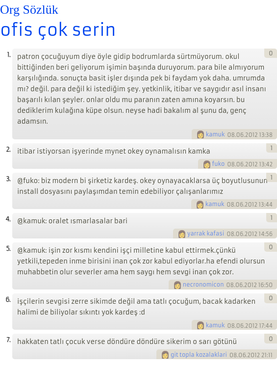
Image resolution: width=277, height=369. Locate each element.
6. (7, 299)
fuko (218, 163)
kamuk (215, 134)
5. (8, 248)
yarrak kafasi (205, 233)
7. (8, 340)
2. (8, 149)
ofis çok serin (58, 30)
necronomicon (203, 284)
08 (231, 134)
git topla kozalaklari (199, 354)
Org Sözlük (29, 9)
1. (8, 55)
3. (8, 179)
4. (7, 219)
